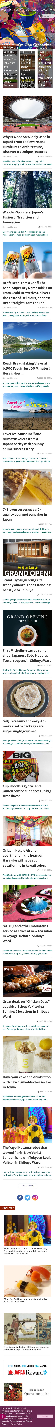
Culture (13, 10)
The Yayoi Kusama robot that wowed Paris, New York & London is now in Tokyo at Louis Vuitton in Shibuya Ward (25, 1251)
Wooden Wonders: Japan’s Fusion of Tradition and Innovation (23, 217)
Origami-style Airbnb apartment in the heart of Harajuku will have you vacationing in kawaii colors (45, 67)
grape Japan (9, 4)
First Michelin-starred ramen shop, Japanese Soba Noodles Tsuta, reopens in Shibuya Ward (27, 656)
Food (3, 10)
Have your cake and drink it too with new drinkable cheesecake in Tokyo (27, 1082)
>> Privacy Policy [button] (15, 1424)
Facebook (20, 1198)
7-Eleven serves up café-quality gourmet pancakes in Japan (25, 515)
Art (21, 10)
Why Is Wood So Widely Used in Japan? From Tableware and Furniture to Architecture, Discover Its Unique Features (11, 67)
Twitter (27, 1198)
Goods (44, 10)
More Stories (27, 1186)
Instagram (35, 1198)
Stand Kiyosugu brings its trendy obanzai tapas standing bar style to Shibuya (27, 70)
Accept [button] (45, 1416)
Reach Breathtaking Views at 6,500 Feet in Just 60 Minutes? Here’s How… (26, 368)
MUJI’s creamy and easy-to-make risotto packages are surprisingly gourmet (24, 726)
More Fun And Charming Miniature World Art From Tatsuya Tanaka (26, 1300)
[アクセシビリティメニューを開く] (3, 1416)
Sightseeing (32, 10)
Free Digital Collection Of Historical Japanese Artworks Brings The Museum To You (26, 1348)
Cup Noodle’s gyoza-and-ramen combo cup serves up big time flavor (27, 791)
